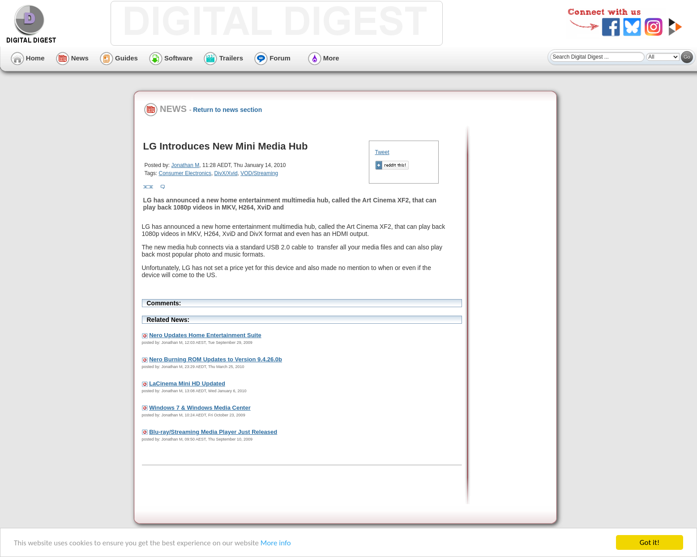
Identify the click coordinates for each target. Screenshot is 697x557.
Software (171, 58)
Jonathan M (185, 165)
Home (28, 58)
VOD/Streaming (259, 173)
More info (276, 543)
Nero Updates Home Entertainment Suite (205, 335)
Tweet (382, 152)
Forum (272, 58)
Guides (119, 58)
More (323, 58)
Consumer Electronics (185, 173)
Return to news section (227, 109)
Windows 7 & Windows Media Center (200, 407)
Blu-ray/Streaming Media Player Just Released (213, 431)
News (72, 58)
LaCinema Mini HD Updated (187, 383)
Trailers (223, 58)
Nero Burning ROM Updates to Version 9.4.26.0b (215, 359)
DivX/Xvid (226, 173)
